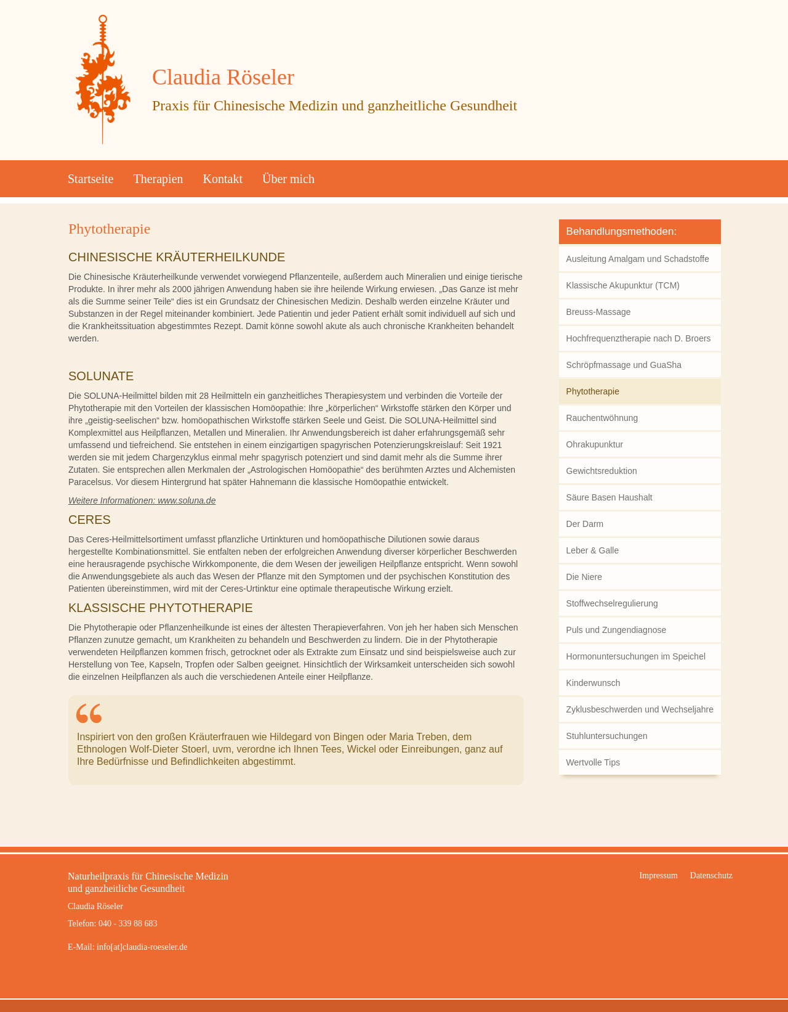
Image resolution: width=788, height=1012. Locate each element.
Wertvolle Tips (593, 762)
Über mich (288, 179)
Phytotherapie (109, 229)
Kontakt (223, 179)
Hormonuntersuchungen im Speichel (636, 656)
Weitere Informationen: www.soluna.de (141, 500)
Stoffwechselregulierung (612, 603)
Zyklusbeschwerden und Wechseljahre (640, 709)
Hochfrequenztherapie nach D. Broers (638, 338)
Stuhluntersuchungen (607, 736)
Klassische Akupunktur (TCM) (623, 285)
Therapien (158, 179)
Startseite (90, 179)
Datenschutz (711, 875)
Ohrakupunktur (595, 444)
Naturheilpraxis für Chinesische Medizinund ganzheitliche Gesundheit (148, 882)
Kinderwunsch (593, 683)
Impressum (659, 875)
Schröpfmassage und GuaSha (624, 365)
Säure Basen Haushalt (609, 497)
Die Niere (584, 577)
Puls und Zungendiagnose (616, 630)
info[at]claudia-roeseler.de (142, 947)
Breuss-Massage (598, 312)
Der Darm (585, 524)
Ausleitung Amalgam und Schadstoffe (637, 259)
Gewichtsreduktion (601, 471)
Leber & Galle (592, 550)
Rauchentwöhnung (602, 418)
